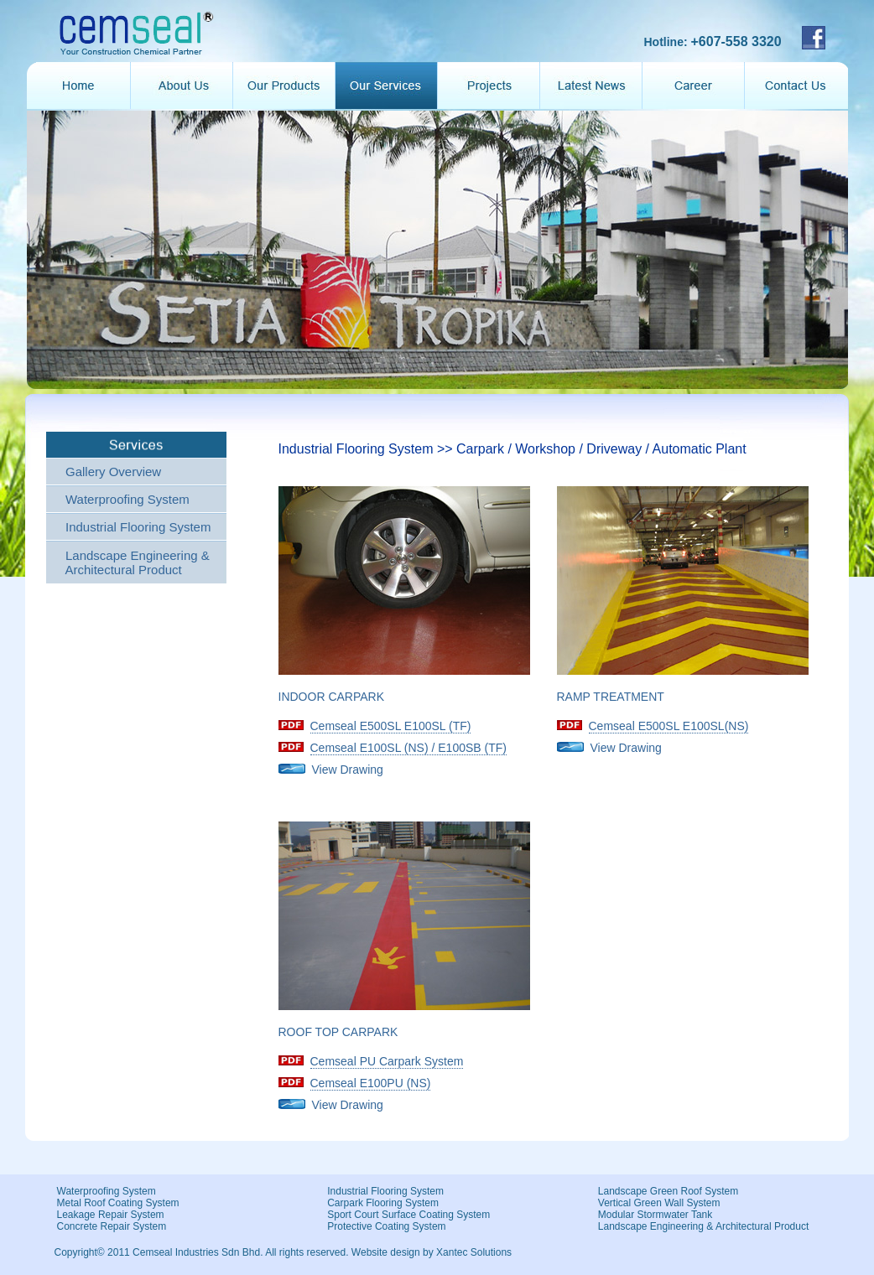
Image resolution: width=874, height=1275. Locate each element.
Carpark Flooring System (383, 1203)
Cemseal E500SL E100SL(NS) (669, 726)
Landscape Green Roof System (668, 1191)
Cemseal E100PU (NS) (370, 1083)
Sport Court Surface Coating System (408, 1215)
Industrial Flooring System (138, 527)
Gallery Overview (113, 471)
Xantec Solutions (474, 1252)
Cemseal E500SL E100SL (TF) (390, 726)
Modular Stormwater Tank (655, 1215)
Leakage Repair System (110, 1215)
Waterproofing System (127, 499)
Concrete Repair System (112, 1226)
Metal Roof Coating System (118, 1203)
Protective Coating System (386, 1226)
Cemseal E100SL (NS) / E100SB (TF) (408, 747)
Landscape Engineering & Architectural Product (134, 562)
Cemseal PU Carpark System (387, 1061)
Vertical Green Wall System (659, 1203)
